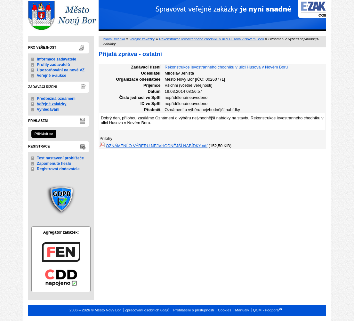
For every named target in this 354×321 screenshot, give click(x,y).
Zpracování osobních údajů (147, 310)
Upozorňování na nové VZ (60, 70)
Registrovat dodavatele (58, 169)
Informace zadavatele (56, 59)
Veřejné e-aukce (51, 75)
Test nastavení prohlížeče (60, 158)
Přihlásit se (44, 134)
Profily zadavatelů (53, 64)
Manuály (242, 310)
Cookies (224, 310)
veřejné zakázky (142, 39)
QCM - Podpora (266, 310)
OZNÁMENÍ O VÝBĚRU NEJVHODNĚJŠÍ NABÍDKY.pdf (157, 145)
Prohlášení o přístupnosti (193, 310)
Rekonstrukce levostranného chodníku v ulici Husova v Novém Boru (211, 39)
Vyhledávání (48, 109)
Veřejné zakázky (52, 104)
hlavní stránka (114, 39)
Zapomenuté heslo (54, 163)
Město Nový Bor (61, 15)
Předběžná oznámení (56, 98)
